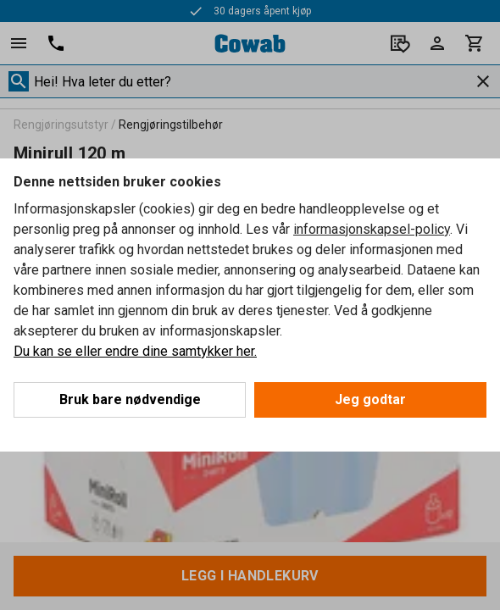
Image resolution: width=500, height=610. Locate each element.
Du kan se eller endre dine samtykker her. (135, 351)
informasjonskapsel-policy (371, 229)
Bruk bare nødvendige (130, 399)
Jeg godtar (370, 399)
